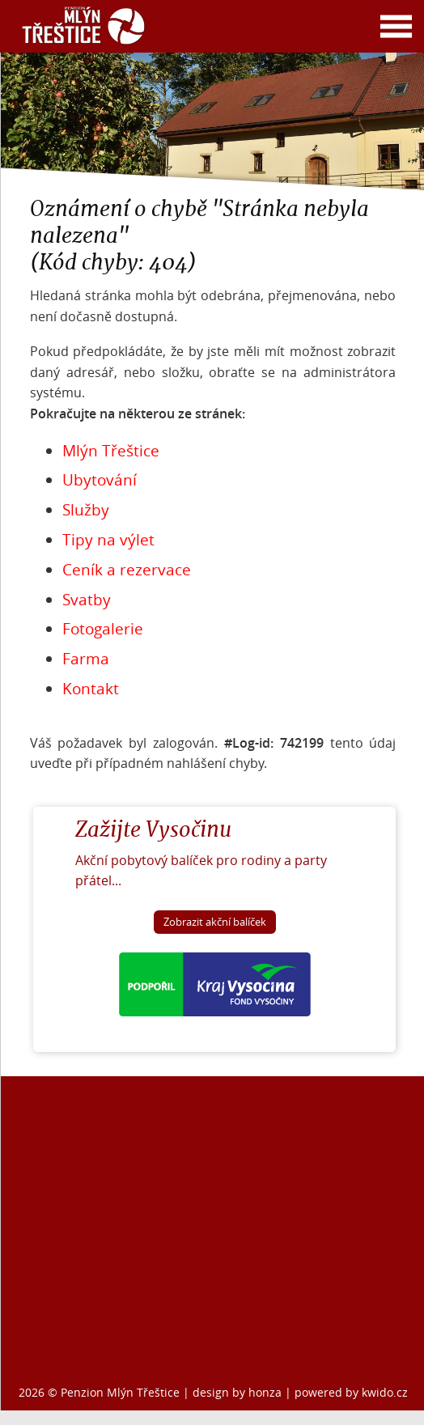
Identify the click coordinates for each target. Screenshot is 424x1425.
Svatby (86, 599)
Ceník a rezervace (126, 569)
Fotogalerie (102, 628)
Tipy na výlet (108, 539)
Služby (85, 509)
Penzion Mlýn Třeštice (120, 1392)
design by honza (239, 1392)
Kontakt (90, 688)
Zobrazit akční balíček (214, 922)
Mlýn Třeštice (110, 450)
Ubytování (99, 479)
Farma (85, 658)
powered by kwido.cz (351, 1392)
